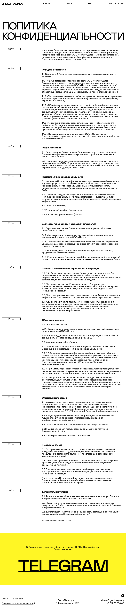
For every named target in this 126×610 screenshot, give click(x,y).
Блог (90, 4)
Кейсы (46, 4)
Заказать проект (116, 4)
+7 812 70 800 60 (115, 603)
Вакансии (18, 599)
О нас (69, 4)
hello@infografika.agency (112, 600)
